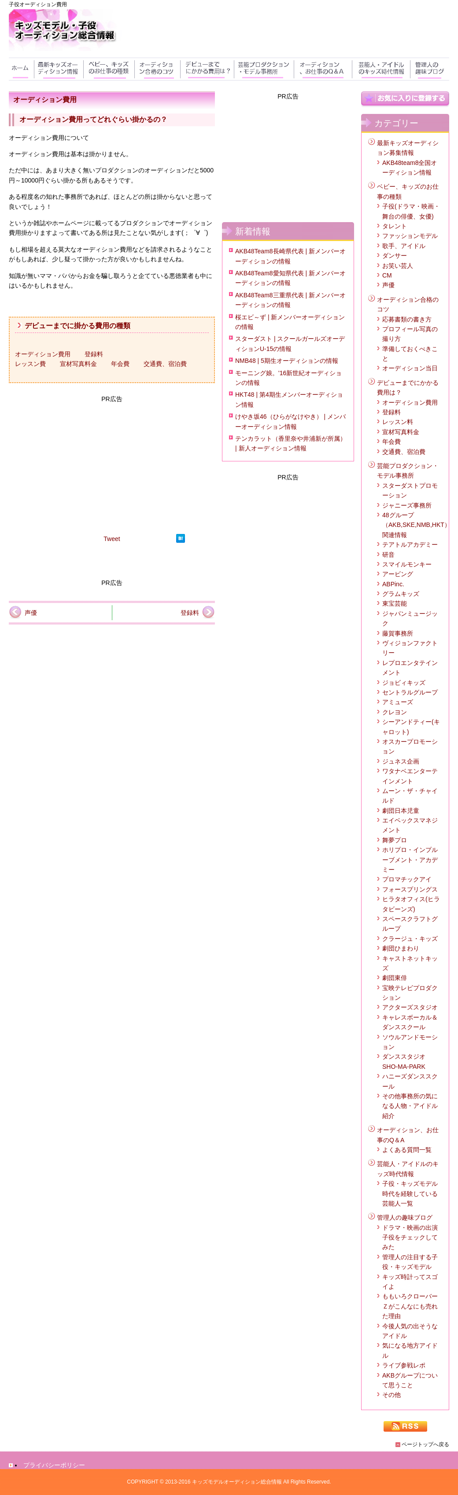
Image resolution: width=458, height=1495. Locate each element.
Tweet (111, 538)
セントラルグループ (410, 692)
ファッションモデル (410, 235)
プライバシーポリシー (54, 1465)
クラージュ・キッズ (410, 938)
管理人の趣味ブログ (404, 1217)
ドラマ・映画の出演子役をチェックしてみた (410, 1237)
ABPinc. (393, 584)
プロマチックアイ (407, 879)
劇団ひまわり (400, 948)
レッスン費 (30, 363)
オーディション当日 (410, 368)
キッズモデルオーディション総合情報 (237, 1482)
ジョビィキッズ (403, 682)
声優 (31, 612)
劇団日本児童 (400, 810)
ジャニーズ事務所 (407, 505)
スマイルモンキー (407, 564)
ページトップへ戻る (425, 1444)
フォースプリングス (410, 889)
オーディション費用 (42, 354)
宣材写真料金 (78, 363)
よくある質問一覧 (407, 1149)
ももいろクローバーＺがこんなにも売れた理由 (410, 1306)
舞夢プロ (394, 840)
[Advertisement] (112, 465)
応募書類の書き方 (407, 319)
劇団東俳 (394, 977)
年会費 (120, 363)
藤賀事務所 (397, 633)
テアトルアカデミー (410, 544)
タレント (394, 226)
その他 (391, 1394)
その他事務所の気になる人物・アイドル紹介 (410, 1106)
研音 (388, 554)
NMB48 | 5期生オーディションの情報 (286, 360)
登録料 (94, 354)
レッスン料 (397, 421)
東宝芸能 (394, 603)
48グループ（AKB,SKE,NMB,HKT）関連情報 (416, 525)
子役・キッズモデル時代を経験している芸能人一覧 (410, 1193)
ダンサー (394, 255)
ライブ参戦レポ (403, 1365)
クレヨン (394, 712)
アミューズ (397, 701)
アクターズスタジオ (410, 1007)
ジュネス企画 (400, 761)
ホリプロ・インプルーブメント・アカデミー (410, 859)
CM (387, 275)
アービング (397, 574)
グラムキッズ (400, 593)
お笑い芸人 (397, 265)
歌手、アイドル (403, 245)
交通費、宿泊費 (165, 363)
